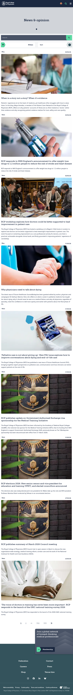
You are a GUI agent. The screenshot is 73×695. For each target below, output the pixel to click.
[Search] (33, 37)
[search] (69, 37)
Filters (17, 44)
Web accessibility (8, 687)
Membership (45, 649)
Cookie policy (25, 687)
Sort (41, 45)
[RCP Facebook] (34, 678)
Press (49, 666)
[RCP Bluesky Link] (45, 678)
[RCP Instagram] (28, 678)
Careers (23, 666)
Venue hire (50, 672)
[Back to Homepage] (18, 4)
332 (38, 623)
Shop (23, 672)
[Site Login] (61, 3)
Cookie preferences (51, 687)
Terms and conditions (37, 687)
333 (45, 623)
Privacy (17, 687)
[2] (52, 623)
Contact (49, 661)
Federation (23, 661)
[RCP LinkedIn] (39, 678)
